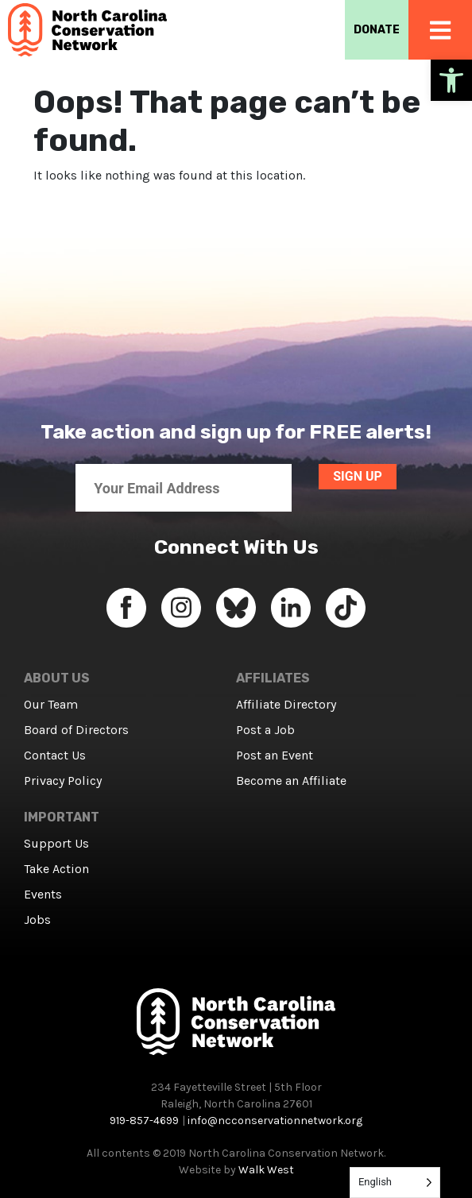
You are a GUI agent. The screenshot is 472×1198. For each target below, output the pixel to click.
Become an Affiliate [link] (291, 780)
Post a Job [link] (265, 729)
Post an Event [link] (274, 755)
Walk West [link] (266, 1170)
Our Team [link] (51, 704)
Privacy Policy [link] (63, 780)
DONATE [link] (377, 30)
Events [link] (43, 894)
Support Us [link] (56, 843)
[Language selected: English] (395, 1182)
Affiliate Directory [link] (286, 704)
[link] (451, 80)
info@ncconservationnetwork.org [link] (275, 1120)
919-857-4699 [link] (144, 1120)
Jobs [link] (37, 919)
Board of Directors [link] (76, 729)
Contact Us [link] (55, 755)
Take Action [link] (56, 868)
